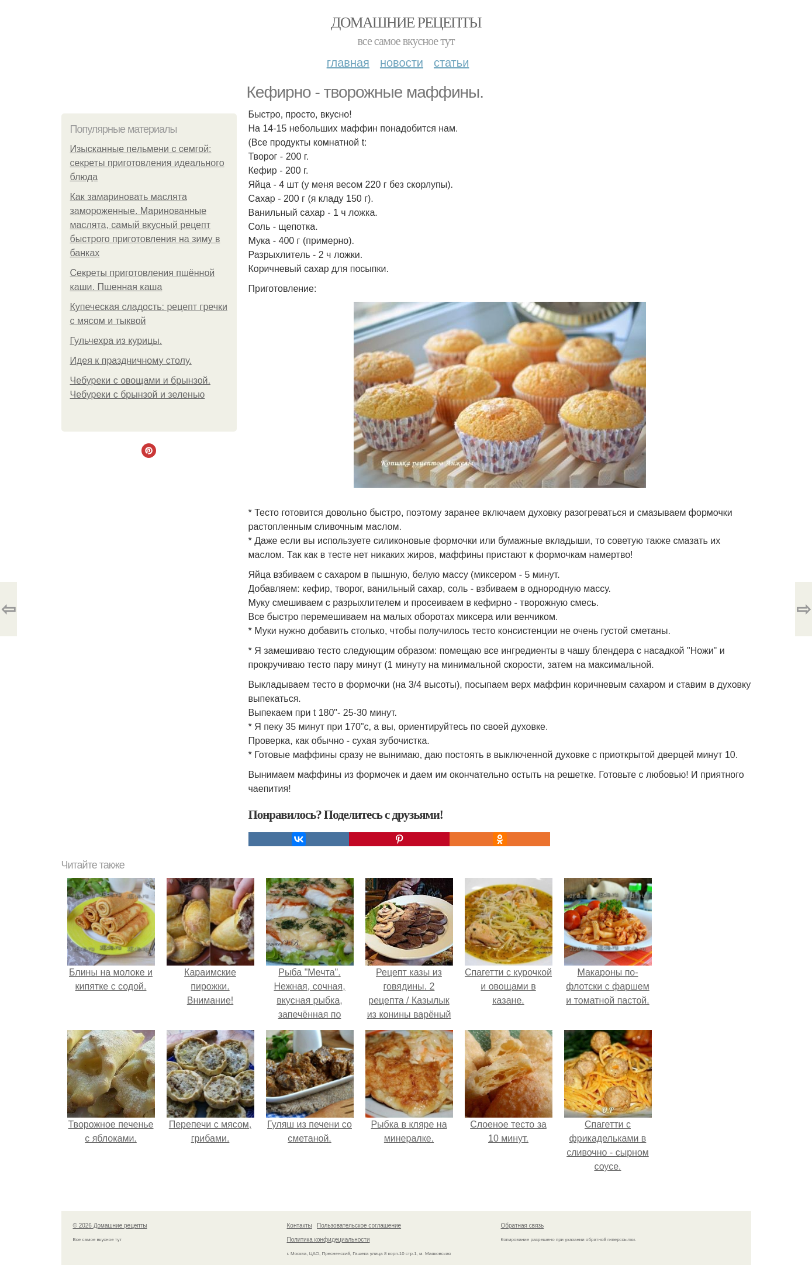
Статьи (451, 62)
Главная (348, 62)
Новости (401, 62)
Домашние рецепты (406, 22)
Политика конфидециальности (328, 1239)
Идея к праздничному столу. (131, 361)
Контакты (299, 1225)
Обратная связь (522, 1225)
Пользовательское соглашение (359, 1225)
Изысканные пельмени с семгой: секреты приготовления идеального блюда (147, 163)
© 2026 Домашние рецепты (110, 1225)
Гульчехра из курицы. (116, 341)
